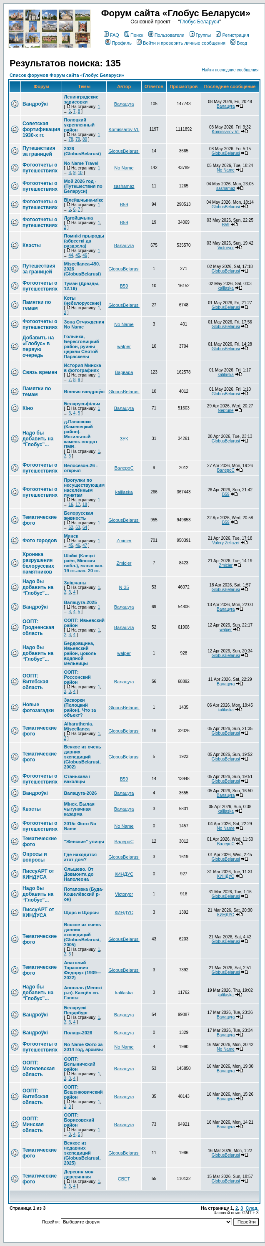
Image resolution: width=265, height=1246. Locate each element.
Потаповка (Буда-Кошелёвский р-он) (83, 894)
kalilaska (226, 288)
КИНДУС (124, 874)
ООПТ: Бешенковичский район (83, 1091)
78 (71, 139)
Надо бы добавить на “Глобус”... (37, 438)
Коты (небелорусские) (82, 301)
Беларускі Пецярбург (76, 1010)
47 (84, 545)
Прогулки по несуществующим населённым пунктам (84, 488)
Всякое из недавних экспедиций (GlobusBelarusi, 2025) (82, 1152)
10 (80, 172)
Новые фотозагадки (38, 707)
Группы (200, 35)
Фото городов (39, 540)
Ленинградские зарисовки (81, 99)
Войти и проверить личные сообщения (181, 42)
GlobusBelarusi (124, 151)
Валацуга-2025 (80, 602)
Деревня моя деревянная (78, 1174)
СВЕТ (124, 1178)
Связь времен (40, 372)
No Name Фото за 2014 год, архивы (83, 1047)
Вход (238, 42)
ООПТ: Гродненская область (38, 627)
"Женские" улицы (84, 841)
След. (252, 1208)
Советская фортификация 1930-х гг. (41, 129)
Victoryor (226, 247)
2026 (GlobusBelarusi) (82, 151)
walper (123, 346)
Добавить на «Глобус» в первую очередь (38, 346)
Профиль (118, 42)
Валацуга (124, 103)
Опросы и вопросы (34, 857)
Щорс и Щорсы (81, 912)
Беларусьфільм (82, 403)
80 (84, 139)
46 (84, 255)
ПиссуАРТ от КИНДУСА (38, 874)
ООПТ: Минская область (33, 1124)
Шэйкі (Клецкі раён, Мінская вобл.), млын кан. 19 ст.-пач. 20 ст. (83, 563)
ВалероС (123, 467)
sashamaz (123, 186)
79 (77, 139)
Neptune (226, 410)
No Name (123, 167)
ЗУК (124, 438)
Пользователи (166, 35)
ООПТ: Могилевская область (38, 1068)
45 (77, 255)
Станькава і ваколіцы (77, 779)
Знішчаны (75, 582)
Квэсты (31, 245)
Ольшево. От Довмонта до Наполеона (78, 874)
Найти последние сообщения (230, 70)
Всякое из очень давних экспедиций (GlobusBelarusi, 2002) (82, 756)
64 (84, 527)
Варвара (124, 372)
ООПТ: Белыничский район (79, 1064)
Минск (71, 535)
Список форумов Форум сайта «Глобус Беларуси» (67, 75)
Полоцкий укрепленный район (79, 124)
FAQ (111, 35)
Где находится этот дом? (80, 857)
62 (71, 527)
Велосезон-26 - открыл (81, 468)
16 (71, 504)
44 (71, 255)
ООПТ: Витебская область (35, 681)
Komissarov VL (124, 129)
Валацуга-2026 (80, 793)
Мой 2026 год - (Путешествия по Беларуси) (83, 186)
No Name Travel (81, 163)
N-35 (124, 587)
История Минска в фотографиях (82, 368)
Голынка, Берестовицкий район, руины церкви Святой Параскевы (81, 346)
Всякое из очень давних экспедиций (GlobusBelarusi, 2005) (82, 934)
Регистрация (232, 35)
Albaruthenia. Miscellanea (78, 726)
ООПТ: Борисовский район (79, 1119)
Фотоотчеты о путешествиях (40, 168)
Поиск (133, 35)
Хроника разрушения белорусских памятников (38, 563)
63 (77, 527)
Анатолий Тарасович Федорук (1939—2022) (82, 970)
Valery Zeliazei (225, 543)
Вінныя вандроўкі (84, 391)
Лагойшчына (78, 217)
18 (84, 504)
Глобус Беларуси (199, 22)
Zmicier (123, 540)
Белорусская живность (78, 516)
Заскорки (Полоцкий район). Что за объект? (80, 708)
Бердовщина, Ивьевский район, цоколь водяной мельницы (80, 653)
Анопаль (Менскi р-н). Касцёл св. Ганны (83, 992)
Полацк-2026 (78, 1032)
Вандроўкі (35, 104)
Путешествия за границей (38, 151)
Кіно (27, 408)
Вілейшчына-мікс (83, 199)
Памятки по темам (36, 305)
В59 (124, 204)
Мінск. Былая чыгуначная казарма (79, 808)
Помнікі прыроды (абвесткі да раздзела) (84, 240)
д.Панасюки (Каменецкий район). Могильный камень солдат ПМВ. (80, 434)
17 (77, 504)
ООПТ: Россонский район (77, 677)
